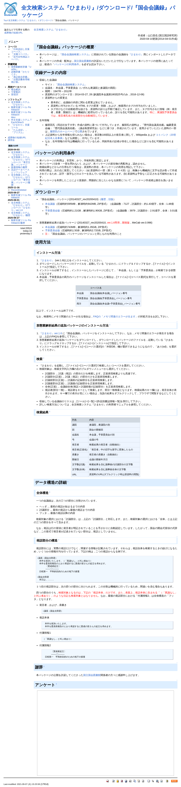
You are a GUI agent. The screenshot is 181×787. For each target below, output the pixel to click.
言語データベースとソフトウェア (20, 171)
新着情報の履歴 (19, 167)
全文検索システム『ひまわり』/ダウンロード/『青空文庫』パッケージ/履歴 (20, 180)
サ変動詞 (15, 92)
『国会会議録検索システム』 (75, 54)
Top (5, 20)
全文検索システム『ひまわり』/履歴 (20, 214)
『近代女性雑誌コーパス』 (20, 58)
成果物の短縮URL (13, 32)
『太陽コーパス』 (20, 54)
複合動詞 (15, 89)
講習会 (11, 140)
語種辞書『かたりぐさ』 (20, 73)
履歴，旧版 (107, 199)
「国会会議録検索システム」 (71, 84)
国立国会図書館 (82, 61)
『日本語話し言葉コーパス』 (20, 50)
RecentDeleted (18, 190)
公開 (79, 131)
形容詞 (14, 94)
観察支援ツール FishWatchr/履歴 (21, 221)
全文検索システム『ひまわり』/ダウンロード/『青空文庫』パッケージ (20, 161)
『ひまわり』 (136, 54)
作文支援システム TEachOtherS (21, 121)
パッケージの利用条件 (66, 64)
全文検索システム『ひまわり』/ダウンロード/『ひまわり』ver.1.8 (20, 206)
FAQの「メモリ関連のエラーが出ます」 (115, 316)
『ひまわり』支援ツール (20, 126)
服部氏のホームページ (62, 131)
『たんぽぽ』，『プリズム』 (19, 131)
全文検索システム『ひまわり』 (23, 20)
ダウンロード (45, 20)
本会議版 (50, 203)
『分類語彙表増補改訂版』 (20, 80)
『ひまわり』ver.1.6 (50, 333)
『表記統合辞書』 (20, 77)
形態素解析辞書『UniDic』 (21, 68)
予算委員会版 (52, 210)
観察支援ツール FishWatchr (21, 108)
